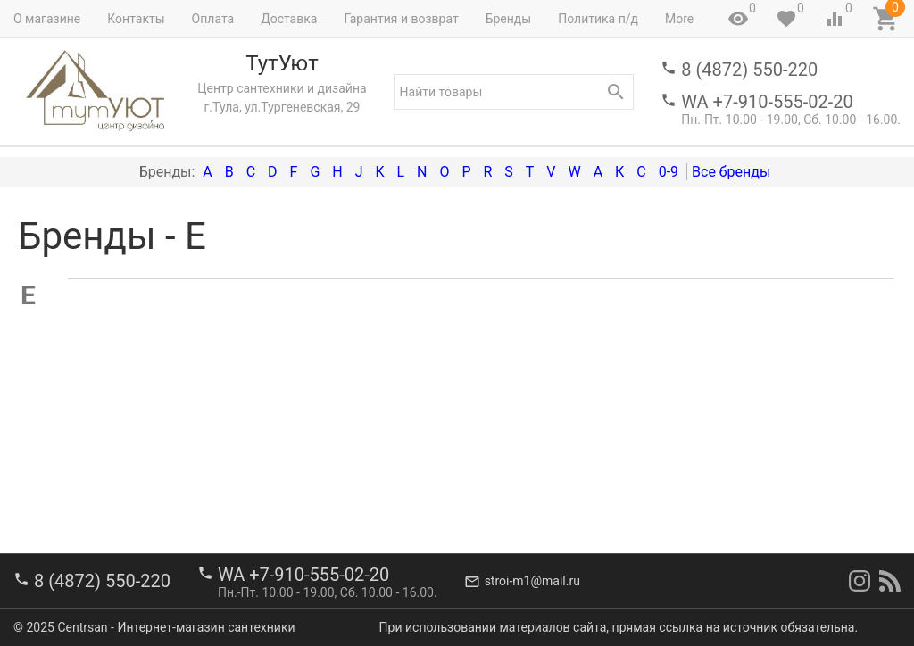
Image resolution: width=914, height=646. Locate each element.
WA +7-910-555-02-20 (766, 101)
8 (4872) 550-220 (749, 69)
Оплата (213, 19)
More (679, 19)
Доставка (289, 19)
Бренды (509, 19)
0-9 (668, 171)
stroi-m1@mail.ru (532, 581)
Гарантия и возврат (401, 19)
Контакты (135, 19)
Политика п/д (598, 19)
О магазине (46, 19)
